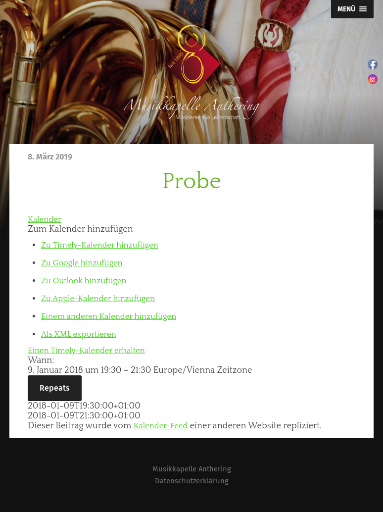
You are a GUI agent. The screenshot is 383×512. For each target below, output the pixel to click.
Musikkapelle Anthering (191, 468)
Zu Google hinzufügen (85, 263)
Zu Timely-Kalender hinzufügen (105, 245)
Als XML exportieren (82, 334)
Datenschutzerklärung (191, 480)
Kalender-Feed (163, 426)
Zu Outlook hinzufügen (88, 281)
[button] (80, 229)
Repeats (55, 388)
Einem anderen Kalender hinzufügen (115, 316)
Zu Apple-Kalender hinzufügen (103, 299)
